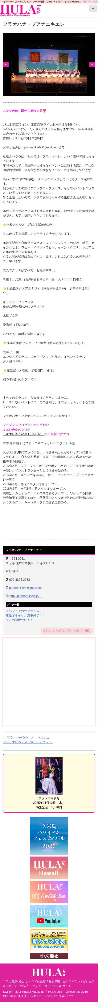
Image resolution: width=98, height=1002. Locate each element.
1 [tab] (41, 94)
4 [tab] (53, 94)
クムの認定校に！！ (19, 620)
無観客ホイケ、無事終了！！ (25, 615)
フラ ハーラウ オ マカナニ (26, 737)
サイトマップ (90, 1)
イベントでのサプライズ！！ (25, 610)
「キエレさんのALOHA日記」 (24, 434)
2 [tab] (45, 94)
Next (92, 64)
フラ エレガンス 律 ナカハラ (27, 742)
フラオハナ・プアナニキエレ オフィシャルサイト (37, 415)
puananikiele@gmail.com (26, 587)
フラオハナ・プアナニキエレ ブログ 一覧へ (67, 630)
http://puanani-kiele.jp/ (26, 596)
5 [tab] (57, 94)
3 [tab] (49, 94)
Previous (6, 64)
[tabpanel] (49, 64)
